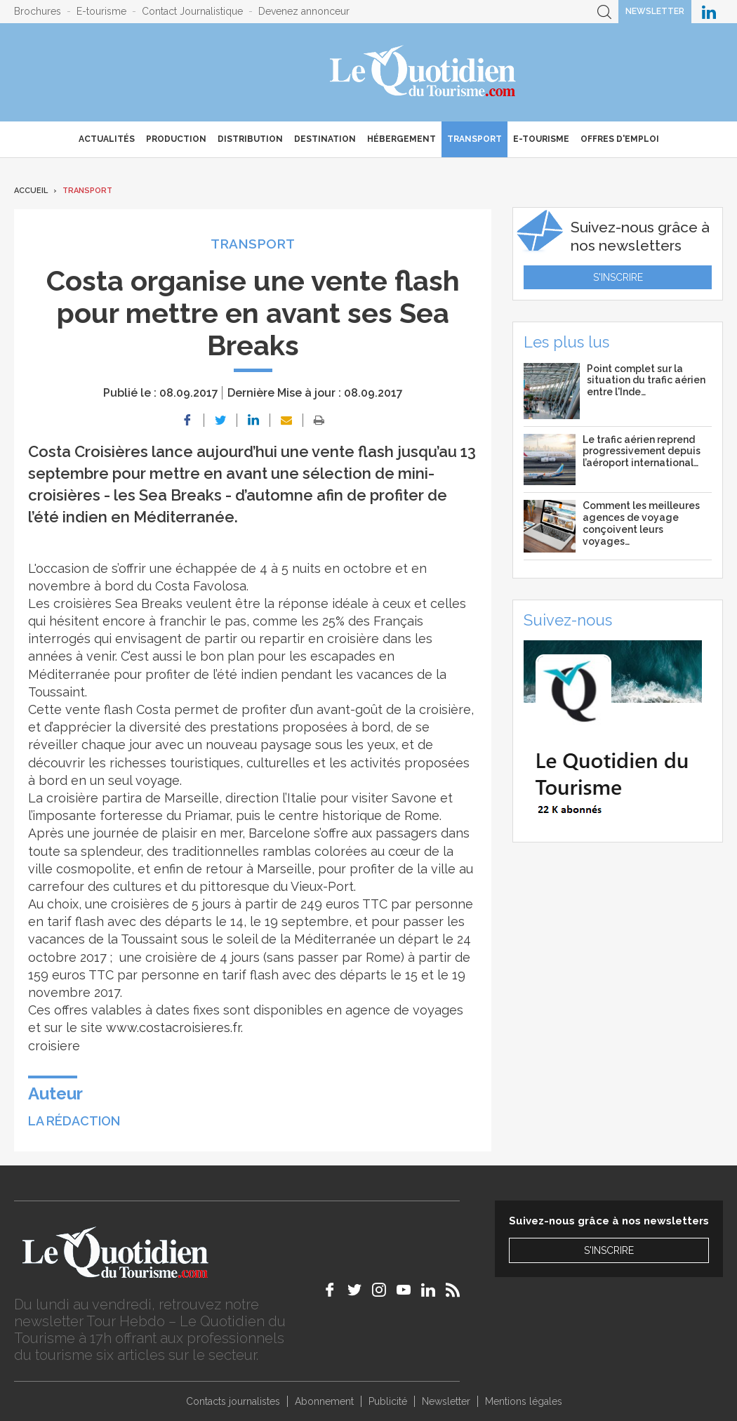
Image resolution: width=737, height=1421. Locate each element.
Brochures (37, 11)
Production (176, 139)
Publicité (387, 1401)
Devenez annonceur (304, 11)
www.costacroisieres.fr (173, 1027)
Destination (325, 139)
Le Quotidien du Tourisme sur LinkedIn (708, 11)
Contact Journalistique (192, 11)
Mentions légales (523, 1401)
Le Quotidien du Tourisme (423, 72)
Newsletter (654, 11)
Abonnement (324, 1401)
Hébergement (401, 139)
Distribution (250, 139)
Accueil (31, 190)
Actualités (107, 139)
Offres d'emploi (619, 139)
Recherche (604, 11)
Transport (474, 139)
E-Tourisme (541, 139)
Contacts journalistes (233, 1401)
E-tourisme (101, 11)
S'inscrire (618, 277)
